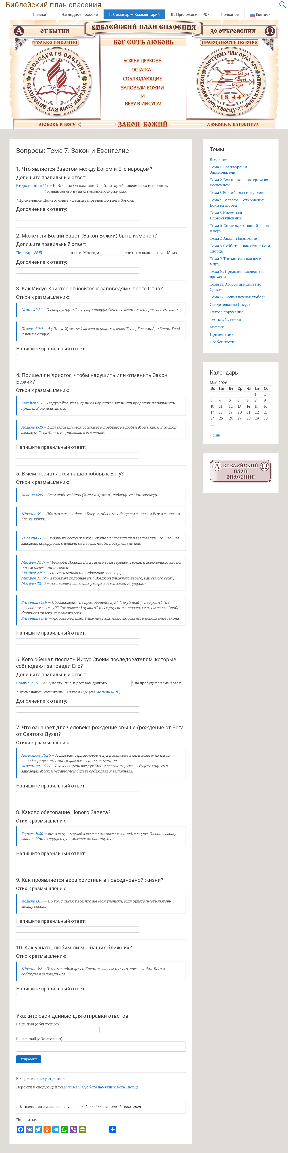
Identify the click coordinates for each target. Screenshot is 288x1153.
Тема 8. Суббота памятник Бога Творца (103, 1087)
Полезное (230, 14)
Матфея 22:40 (33, 583)
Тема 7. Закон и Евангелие (233, 238)
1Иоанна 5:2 (31, 969)
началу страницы (49, 1078)
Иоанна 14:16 (27, 683)
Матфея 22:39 (33, 578)
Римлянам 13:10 (34, 618)
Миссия (217, 327)
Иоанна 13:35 (32, 901)
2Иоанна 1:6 (31, 538)
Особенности (222, 342)
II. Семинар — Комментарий (134, 14)
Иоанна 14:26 (108, 692)
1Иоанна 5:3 (31, 514)
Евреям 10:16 (32, 833)
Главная (40, 14)
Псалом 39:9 (32, 329)
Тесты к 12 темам (225, 319)
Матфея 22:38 (33, 573)
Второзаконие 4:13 (32, 185)
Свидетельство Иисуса (230, 304)
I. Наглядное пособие (78, 14)
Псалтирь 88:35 (29, 253)
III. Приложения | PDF (190, 14)
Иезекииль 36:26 (36, 755)
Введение (218, 159)
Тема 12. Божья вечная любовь (237, 297)
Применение (221, 334)
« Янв (215, 435)
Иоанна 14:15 (32, 495)
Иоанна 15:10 (32, 427)
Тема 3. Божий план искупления (239, 192)
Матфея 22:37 (33, 562)
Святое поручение (226, 312)
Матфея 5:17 (31, 403)
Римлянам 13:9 (34, 602)
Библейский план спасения (53, 4)
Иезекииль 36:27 (35, 766)
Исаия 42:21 (31, 310)
